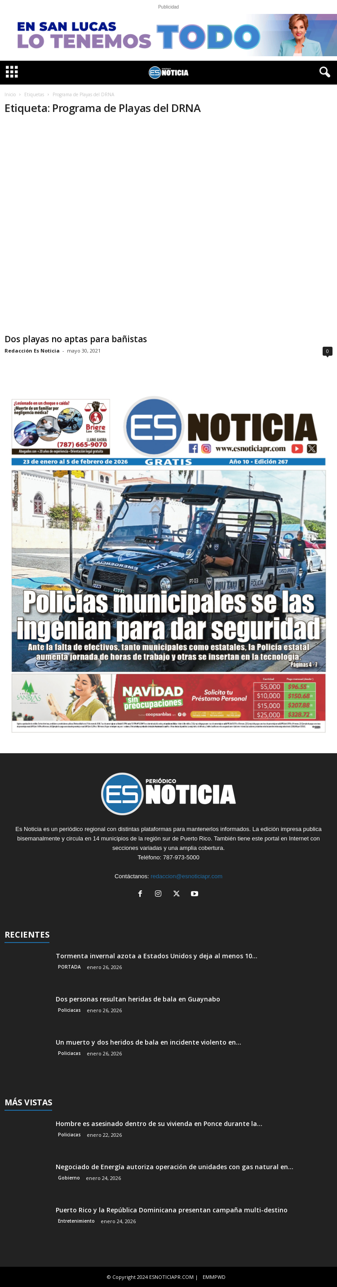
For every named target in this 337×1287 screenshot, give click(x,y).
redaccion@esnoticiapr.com (186, 876)
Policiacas (69, 1010)
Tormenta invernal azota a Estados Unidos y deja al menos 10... (156, 956)
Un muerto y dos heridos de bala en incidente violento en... (148, 1042)
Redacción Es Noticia (32, 350)
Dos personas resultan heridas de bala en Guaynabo (138, 999)
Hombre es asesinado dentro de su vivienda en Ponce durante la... (159, 1123)
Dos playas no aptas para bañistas (75, 339)
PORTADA (69, 967)
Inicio (10, 94)
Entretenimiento (76, 1221)
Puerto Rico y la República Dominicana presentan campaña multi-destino (172, 1210)
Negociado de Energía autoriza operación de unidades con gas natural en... (174, 1166)
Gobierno (69, 1178)
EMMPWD (214, 1277)
